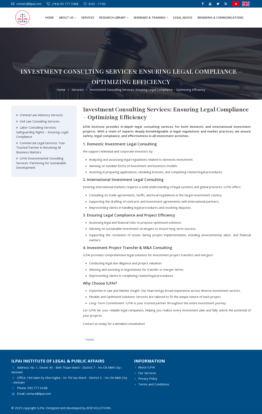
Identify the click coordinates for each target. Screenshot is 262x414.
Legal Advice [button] (182, 17)
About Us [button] (67, 17)
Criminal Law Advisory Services (41, 115)
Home (49, 17)
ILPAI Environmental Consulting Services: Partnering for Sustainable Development (41, 162)
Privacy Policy (147, 378)
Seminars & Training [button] (150, 17)
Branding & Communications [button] (220, 17)
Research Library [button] (113, 17)
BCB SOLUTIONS (99, 408)
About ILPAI (146, 367)
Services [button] (87, 17)
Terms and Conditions (153, 384)
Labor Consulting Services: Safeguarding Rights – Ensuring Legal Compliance (42, 132)
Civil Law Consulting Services (40, 121)
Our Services (147, 373)
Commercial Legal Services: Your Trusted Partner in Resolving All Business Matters (40, 147)
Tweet (89, 339)
